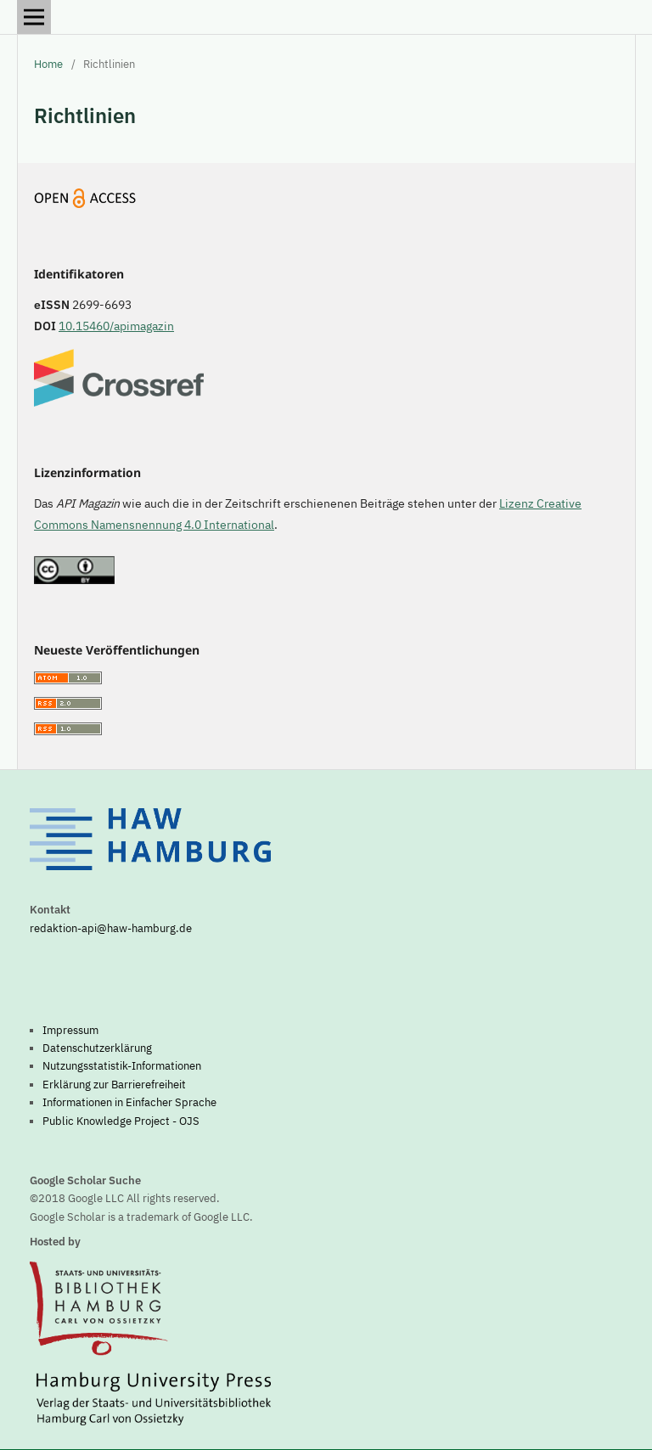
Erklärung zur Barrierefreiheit (114, 1084)
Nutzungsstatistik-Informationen (121, 1065)
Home (48, 64)
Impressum (70, 1030)
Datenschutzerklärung (97, 1047)
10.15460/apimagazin (116, 326)
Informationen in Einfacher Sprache (129, 1102)
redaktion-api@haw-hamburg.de (111, 928)
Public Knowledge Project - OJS (121, 1120)
